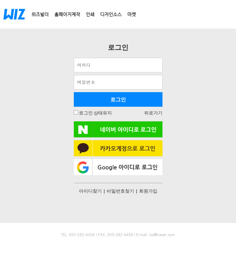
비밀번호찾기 (120, 190)
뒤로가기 (153, 112)
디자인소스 (111, 14)
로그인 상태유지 (95, 112)
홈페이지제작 (67, 14)
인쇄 (90, 14)
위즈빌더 (40, 14)
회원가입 (148, 190)
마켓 (131, 14)
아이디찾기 (90, 190)
